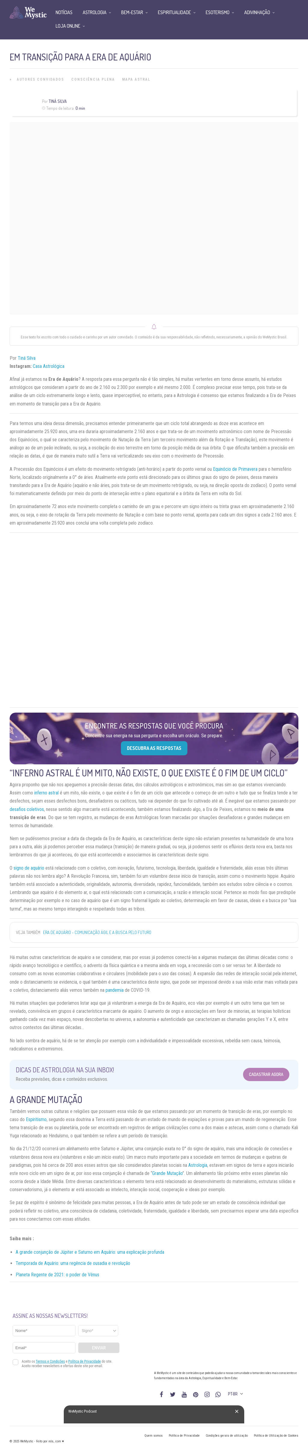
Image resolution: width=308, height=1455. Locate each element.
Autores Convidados (40, 79)
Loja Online (68, 26)
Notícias (64, 12)
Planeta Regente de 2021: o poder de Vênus (57, 1275)
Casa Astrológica (48, 366)
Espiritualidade (174, 12)
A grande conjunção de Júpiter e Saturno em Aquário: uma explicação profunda (90, 1252)
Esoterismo (217, 12)
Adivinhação (257, 12)
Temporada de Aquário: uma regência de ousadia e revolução (73, 1263)
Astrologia (197, 1165)
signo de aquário (29, 868)
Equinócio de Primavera (235, 469)
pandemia (114, 990)
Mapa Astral (136, 79)
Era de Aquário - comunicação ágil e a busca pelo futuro (97, 932)
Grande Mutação (167, 1173)
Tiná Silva (58, 101)
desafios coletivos (27, 809)
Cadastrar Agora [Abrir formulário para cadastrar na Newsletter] (266, 1074)
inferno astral (46, 793)
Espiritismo (36, 1119)
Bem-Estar (132, 12)
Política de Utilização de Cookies (276, 1436)
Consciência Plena (93, 79)
